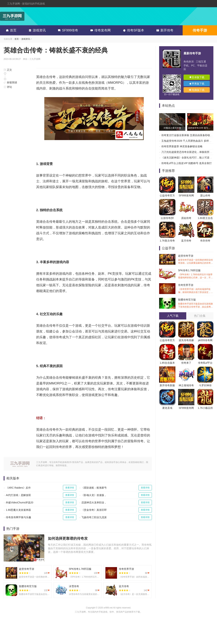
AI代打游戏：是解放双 (18, 495)
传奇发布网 (100, 30)
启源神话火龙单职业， (94, 502)
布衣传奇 (205, 240)
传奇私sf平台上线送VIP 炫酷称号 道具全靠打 (186, 163)
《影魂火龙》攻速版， (94, 495)
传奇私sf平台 (205, 362)
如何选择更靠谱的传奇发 (68, 538)
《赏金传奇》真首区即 (94, 509)
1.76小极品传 (205, 407)
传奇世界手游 (195, 289)
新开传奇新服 (167, 385)
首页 (10, 30)
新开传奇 (164, 30)
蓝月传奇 (186, 240)
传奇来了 (186, 362)
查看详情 (69, 487)
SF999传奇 (67, 30)
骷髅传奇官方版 (195, 303)
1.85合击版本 (167, 362)
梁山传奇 (205, 195)
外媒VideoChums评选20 (19, 502)
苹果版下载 (196, 83)
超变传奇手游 (195, 259)
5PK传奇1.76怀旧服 (195, 274)
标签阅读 (10, 82)
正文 (8, 69)
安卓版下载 (196, 77)
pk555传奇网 (205, 340)
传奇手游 (200, 30)
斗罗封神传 (205, 385)
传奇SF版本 (133, 30)
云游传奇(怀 (167, 218)
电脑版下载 (197, 89)
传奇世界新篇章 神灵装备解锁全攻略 (182, 146)
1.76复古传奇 (167, 240)
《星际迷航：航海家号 (94, 487)
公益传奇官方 (167, 195)
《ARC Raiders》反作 (18, 487)
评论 (8, 87)
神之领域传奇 (186, 385)
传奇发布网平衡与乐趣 (18, 517)
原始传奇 (186, 218)
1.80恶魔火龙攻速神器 (18, 509)
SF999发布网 (186, 195)
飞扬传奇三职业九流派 (94, 517)
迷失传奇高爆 (186, 340)
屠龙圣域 (167, 407)
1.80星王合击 (205, 218)
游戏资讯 (36, 30)
